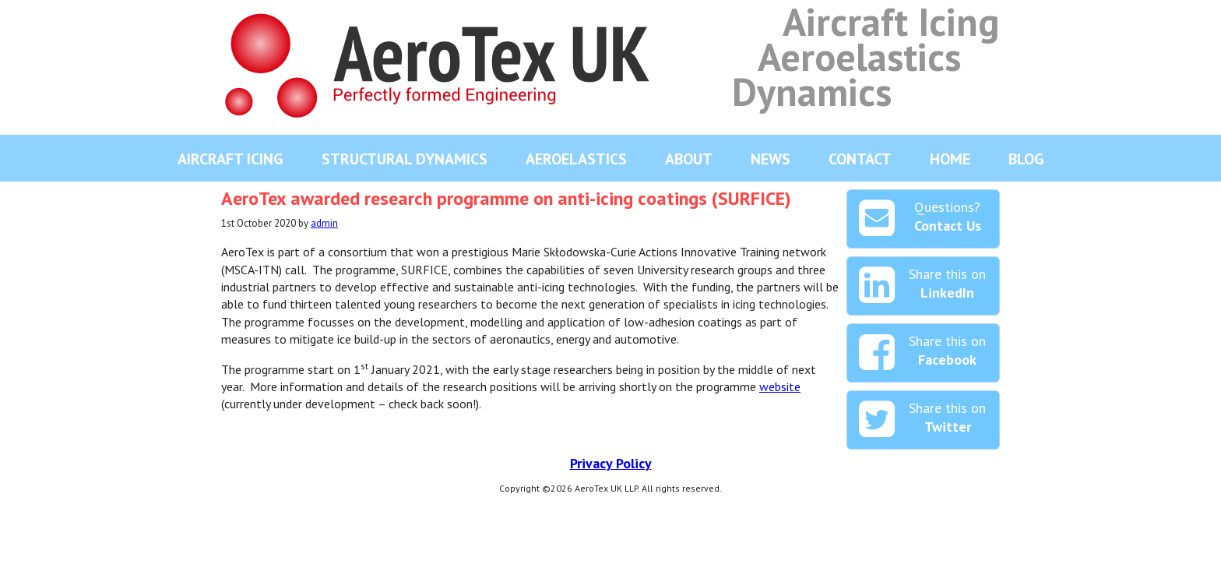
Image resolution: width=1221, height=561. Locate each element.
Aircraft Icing (230, 159)
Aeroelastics (576, 159)
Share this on (922, 286)
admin (324, 223)
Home (950, 159)
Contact (860, 159)
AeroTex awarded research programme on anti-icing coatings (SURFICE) (506, 198)
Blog (1026, 159)
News (770, 159)
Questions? (920, 219)
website (780, 386)
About (689, 159)
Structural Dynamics (404, 159)
